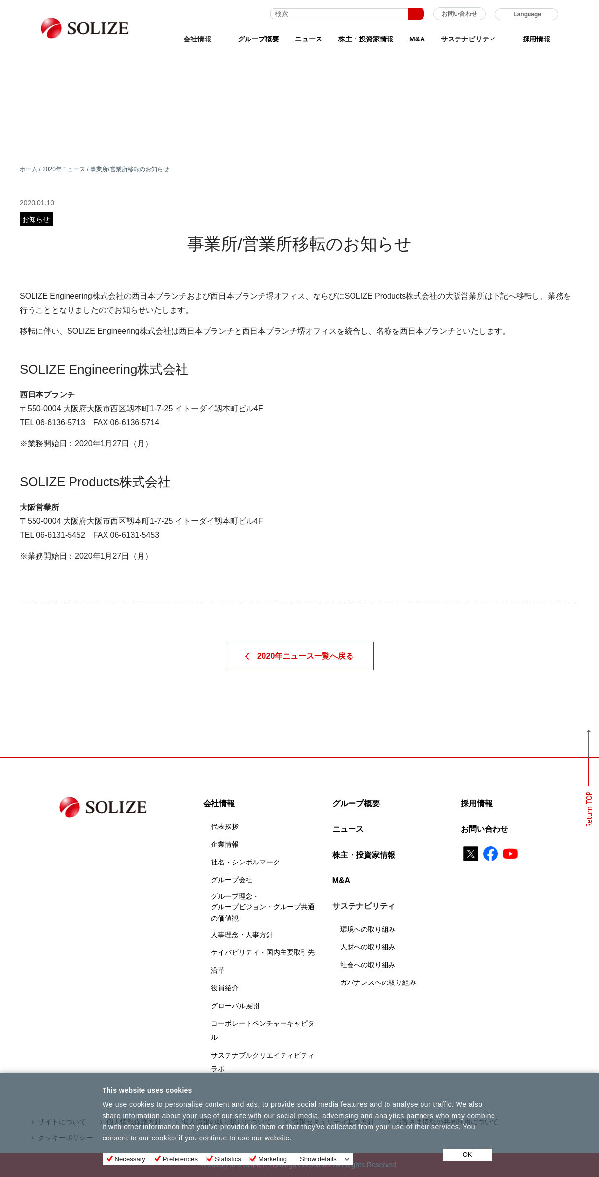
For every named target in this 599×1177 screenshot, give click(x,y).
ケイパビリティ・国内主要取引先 (263, 952)
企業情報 (225, 844)
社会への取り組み (367, 965)
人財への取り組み (367, 947)
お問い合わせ (459, 13)
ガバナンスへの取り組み (378, 982)
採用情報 (536, 39)
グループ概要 (258, 39)
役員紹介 (225, 988)
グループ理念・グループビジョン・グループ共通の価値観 (263, 907)
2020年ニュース (63, 169)
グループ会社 (231, 880)
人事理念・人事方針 (242, 935)
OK (467, 1154)
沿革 (218, 970)
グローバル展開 (235, 1006)
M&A (417, 39)
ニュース (308, 39)
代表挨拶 (225, 826)
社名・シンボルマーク (245, 862)
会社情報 (219, 803)
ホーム (28, 169)
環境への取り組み (367, 929)
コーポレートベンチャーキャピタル (263, 1030)
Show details (318, 1159)
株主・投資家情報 (365, 39)
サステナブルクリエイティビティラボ (263, 1062)
